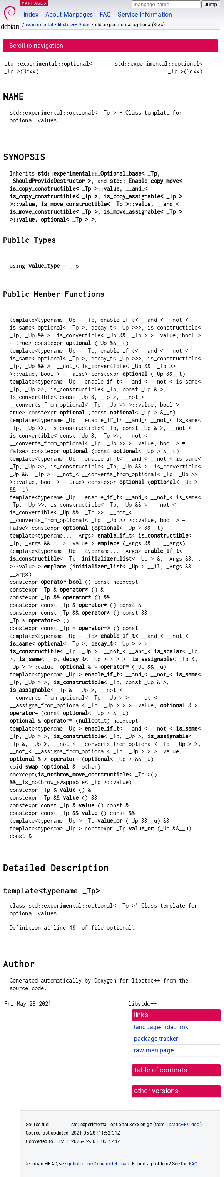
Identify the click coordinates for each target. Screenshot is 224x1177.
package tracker (156, 1038)
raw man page (154, 1050)
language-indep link (161, 1027)
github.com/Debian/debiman (98, 1164)
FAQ (105, 14)
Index (30, 14)
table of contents (161, 1070)
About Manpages (69, 14)
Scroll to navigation (36, 45)
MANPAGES (34, 2)
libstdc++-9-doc (74, 24)
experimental (39, 24)
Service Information (145, 14)
